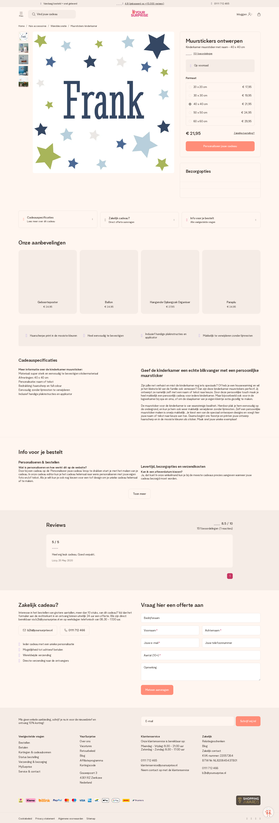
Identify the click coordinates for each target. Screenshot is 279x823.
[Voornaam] (170, 629)
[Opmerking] (200, 670)
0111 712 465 (221, 3)
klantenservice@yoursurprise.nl (159, 764)
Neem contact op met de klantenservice (165, 768)
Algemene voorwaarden (70, 817)
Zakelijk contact (211, 749)
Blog (82, 754)
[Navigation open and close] (21, 14)
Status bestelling (29, 755)
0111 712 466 (210, 766)
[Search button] (34, 14)
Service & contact (29, 770)
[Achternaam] (231, 629)
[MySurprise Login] (244, 14)
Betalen (23, 746)
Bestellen (24, 741)
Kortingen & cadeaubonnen (35, 751)
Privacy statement (45, 817)
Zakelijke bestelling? (244, 133)
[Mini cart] (256, 14)
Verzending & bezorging (33, 760)
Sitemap (90, 817)
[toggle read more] (139, 492)
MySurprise (25, 765)
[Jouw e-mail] (170, 641)
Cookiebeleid (25, 817)
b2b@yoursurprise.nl (40, 629)
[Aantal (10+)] (200, 654)
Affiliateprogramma (91, 759)
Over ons (85, 740)
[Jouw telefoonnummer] (231, 641)
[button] (23, 37)
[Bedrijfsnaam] (200, 616)
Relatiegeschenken (213, 740)
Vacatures (86, 744)
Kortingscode (88, 764)
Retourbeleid (87, 749)
